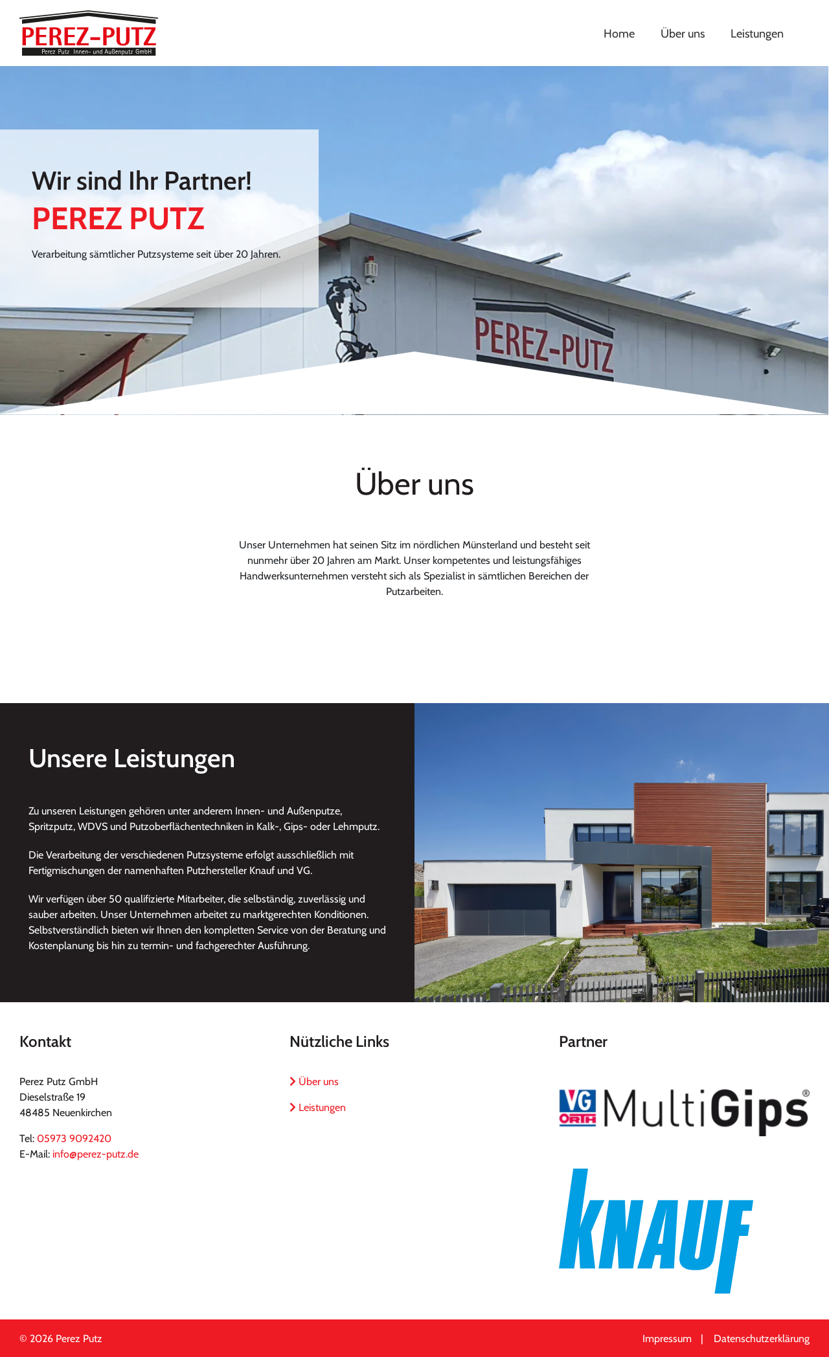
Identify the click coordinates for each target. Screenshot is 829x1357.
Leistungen (318, 1107)
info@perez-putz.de (95, 1154)
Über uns (314, 1081)
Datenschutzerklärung (762, 1338)
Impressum (667, 1338)
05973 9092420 (74, 1138)
